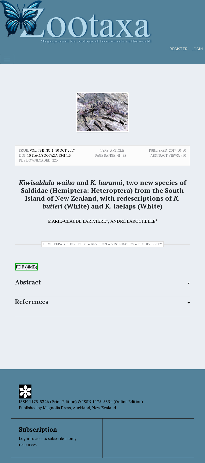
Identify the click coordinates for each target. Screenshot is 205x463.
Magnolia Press (57, 407)
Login (197, 48)
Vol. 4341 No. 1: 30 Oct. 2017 (52, 150)
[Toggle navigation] (7, 59)
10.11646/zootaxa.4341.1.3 (49, 155)
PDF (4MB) (26, 267)
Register (178, 48)
